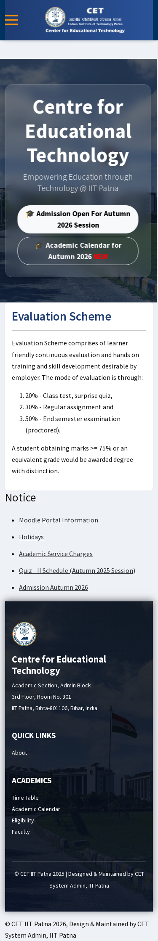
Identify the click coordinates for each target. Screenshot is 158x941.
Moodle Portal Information (58, 520)
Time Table (25, 797)
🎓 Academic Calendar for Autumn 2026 (71, 251)
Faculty (21, 831)
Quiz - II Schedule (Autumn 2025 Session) (77, 570)
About (19, 752)
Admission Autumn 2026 (53, 587)
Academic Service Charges (56, 553)
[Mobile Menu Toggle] (11, 20)
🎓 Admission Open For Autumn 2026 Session (71, 219)
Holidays (31, 537)
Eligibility (23, 820)
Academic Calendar (36, 809)
